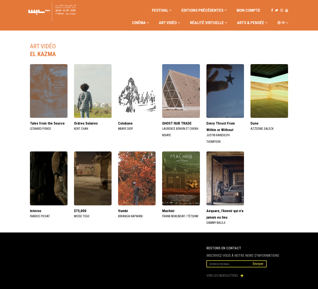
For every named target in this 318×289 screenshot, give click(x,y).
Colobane (125, 123)
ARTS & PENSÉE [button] (252, 23)
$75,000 (80, 211)
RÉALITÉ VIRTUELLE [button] (208, 23)
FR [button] (282, 23)
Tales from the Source (47, 123)
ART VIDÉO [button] (169, 23)
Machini (168, 211)
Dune (254, 123)
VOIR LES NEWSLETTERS (224, 276)
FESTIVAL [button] (162, 10)
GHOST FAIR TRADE (177, 123)
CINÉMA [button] (140, 23)
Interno (35, 211)
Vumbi (123, 211)
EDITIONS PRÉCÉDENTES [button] (204, 10)
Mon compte (248, 10)
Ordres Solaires (86, 123)
